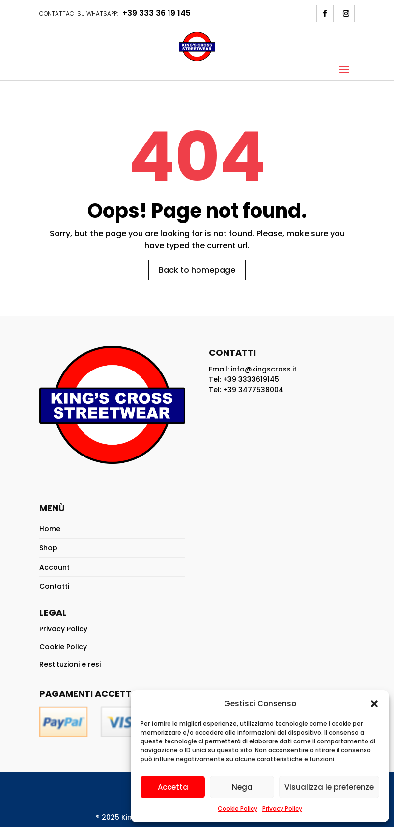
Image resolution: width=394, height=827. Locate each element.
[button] (374, 704)
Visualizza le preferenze (329, 787)
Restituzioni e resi (70, 664)
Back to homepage (197, 270)
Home (49, 529)
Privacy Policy (282, 808)
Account (54, 567)
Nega (242, 787)
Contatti (54, 586)
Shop (48, 548)
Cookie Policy (237, 808)
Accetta (173, 787)
